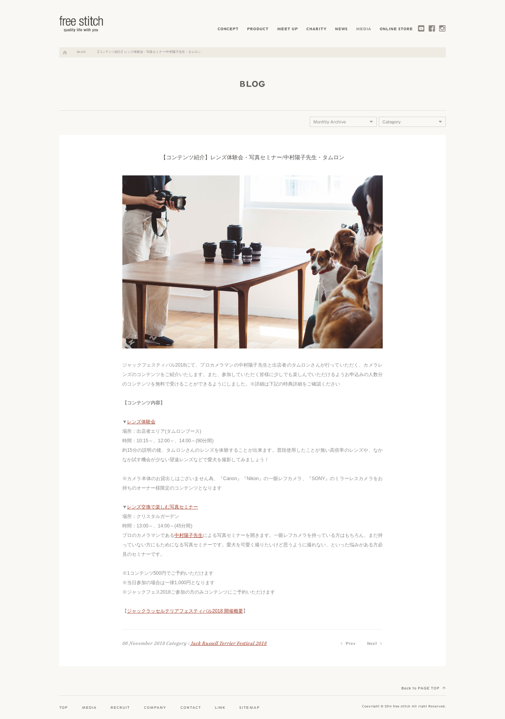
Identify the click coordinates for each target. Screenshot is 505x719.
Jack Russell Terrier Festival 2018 (229, 643)
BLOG (81, 52)
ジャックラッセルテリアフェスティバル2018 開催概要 (185, 611)
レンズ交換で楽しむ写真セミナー (162, 507)
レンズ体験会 (141, 422)
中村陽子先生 (188, 535)
